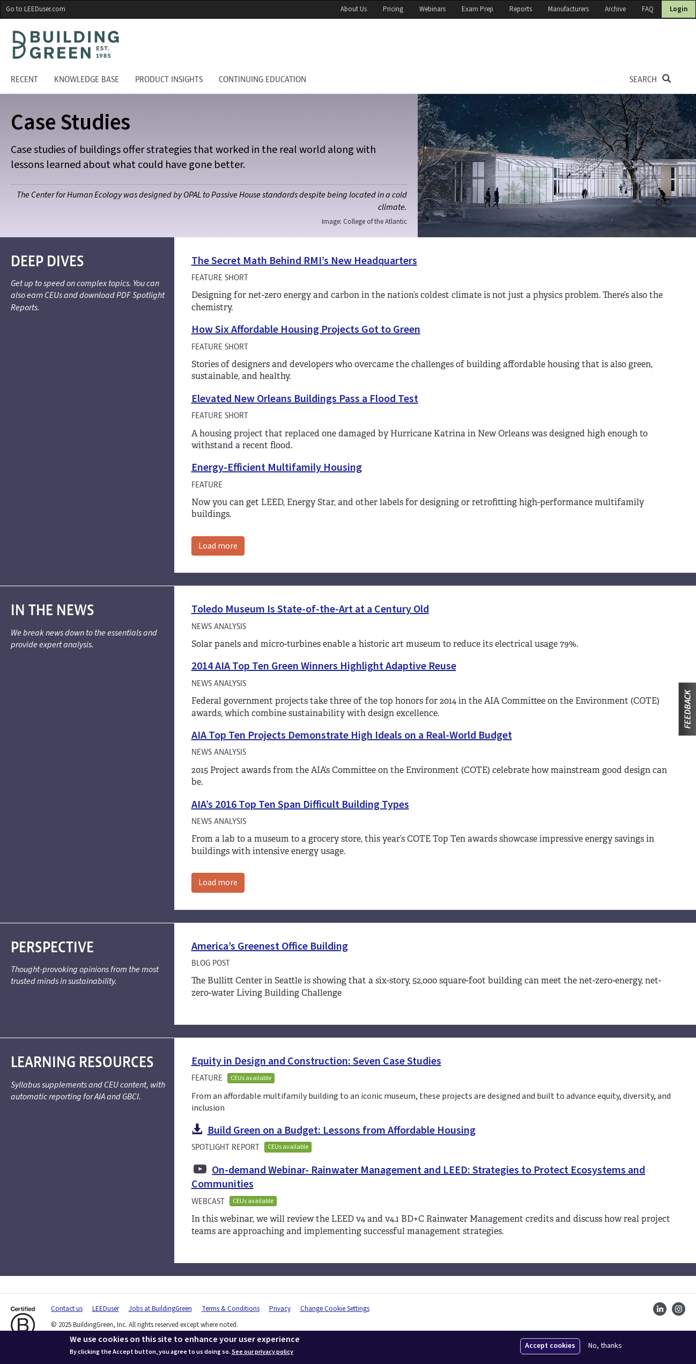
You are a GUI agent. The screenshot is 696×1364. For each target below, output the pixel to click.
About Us (353, 9)
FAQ (648, 9)
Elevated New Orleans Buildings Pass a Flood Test (304, 398)
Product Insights (169, 79)
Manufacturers (568, 9)
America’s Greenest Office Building (269, 946)
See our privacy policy (262, 1352)
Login (678, 9)
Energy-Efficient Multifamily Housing (276, 467)
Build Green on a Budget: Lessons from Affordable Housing (342, 1130)
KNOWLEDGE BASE (86, 79)
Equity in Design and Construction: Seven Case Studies (316, 1061)
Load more (218, 546)
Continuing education (262, 79)
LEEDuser (105, 1309)
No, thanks (605, 1346)
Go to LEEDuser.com (35, 9)
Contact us (67, 1309)
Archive (615, 9)
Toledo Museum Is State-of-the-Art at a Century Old (310, 609)
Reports (520, 9)
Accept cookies (550, 1345)
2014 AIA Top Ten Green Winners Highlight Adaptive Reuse (323, 666)
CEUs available (251, 1078)
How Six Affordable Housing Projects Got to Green (305, 329)
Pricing (393, 9)
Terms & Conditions (231, 1309)
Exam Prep (477, 9)
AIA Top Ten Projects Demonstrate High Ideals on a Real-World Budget (351, 735)
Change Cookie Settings (334, 1309)
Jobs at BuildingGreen (160, 1309)
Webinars (432, 9)
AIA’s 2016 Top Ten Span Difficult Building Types (300, 804)
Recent (24, 79)
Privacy (280, 1309)
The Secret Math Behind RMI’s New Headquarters (304, 260)
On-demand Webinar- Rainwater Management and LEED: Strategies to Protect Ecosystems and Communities (418, 1177)
